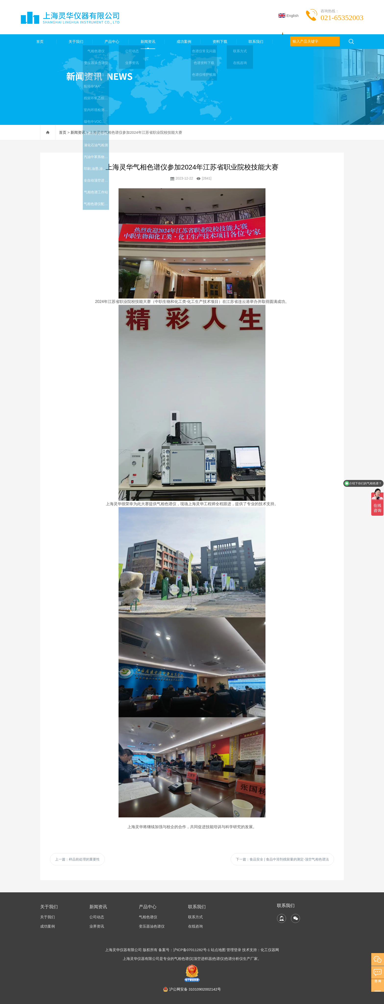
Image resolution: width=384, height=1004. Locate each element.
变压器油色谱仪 (152, 926)
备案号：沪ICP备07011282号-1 (184, 950)
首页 (39, 41)
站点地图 (218, 950)
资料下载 (218, 41)
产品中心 (110, 41)
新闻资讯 (146, 41)
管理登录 (234, 950)
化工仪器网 (270, 950)
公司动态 (96, 917)
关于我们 (74, 41)
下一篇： (282, 859)
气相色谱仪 (148, 917)
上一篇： (77, 859)
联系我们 (254, 41)
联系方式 (195, 917)
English (288, 15)
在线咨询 (195, 926)
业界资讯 (96, 926)
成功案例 (182, 41)
